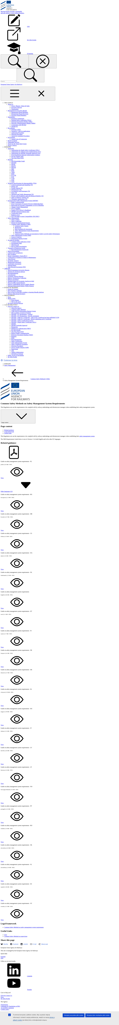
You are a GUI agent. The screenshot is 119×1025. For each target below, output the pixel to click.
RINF (12, 174)
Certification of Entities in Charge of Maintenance (22, 257)
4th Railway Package (17, 354)
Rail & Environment (13, 251)
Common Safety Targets (21, 226)
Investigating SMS (16, 243)
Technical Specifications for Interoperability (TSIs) (22, 183)
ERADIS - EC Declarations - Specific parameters (25, 316)
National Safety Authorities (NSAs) (21, 120)
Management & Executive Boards (17, 110)
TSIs (12, 350)
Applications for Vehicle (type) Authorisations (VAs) (26, 151)
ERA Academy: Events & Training (21, 313)
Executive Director (16, 107)
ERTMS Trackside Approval (19, 325)
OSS (2, 958)
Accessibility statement (7, 1008)
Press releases (15, 300)
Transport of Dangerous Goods (16, 248)
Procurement (11, 137)
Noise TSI (14, 193)
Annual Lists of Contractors (19, 139)
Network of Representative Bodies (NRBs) (23, 123)
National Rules (12, 265)
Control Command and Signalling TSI (22, 185)
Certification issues (16, 213)
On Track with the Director (15, 303)
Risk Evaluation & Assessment (23, 229)
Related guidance (9, 430)
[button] (2, 360)
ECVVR (13, 175)
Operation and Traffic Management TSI (22, 194)
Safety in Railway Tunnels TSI (20, 197)
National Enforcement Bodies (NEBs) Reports (21, 286)
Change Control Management (19, 207)
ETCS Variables (15, 208)
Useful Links (8, 433)
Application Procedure (17, 133)
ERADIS (13, 163)
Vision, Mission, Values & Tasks (20, 106)
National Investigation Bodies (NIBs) (21, 121)
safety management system (86, 436)
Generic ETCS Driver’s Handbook (21, 210)
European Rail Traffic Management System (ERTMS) (23, 200)
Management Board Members (19, 112)
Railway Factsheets (13, 279)
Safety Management (13, 218)
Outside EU (14, 126)
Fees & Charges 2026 (17, 156)
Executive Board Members (18, 115)
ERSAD (13, 167)
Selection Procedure (16, 134)
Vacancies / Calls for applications (20, 131)
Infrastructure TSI (16, 189)
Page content (18, 416)
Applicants (11, 148)
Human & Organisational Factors (20, 223)
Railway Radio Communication (20, 333)
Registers (10, 159)
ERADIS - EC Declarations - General (21, 314)
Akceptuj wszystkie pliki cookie (73, 1015)
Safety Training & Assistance (19, 344)
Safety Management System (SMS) (21, 235)
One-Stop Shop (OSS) (17, 158)
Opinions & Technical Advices (16, 271)
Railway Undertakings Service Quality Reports (21, 284)
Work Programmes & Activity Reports (18, 270)
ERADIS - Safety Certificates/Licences (22, 320)
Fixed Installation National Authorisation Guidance (25, 155)
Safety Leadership (16, 221)
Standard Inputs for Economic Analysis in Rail (21, 281)
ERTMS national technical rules (20, 211)
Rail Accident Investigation (19, 246)
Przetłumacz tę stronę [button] (10, 360)
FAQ (5, 935)
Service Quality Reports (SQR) (20, 347)
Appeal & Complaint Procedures (20, 136)
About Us (10, 104)
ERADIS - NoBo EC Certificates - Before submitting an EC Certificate (31, 319)
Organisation (14, 109)
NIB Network (15, 245)
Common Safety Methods (18, 309)
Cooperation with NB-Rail (18, 125)
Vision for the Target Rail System (17, 144)
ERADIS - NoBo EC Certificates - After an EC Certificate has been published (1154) (35, 317)
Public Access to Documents (16, 355)
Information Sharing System (19, 238)
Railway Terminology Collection (17, 278)
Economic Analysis (13, 260)
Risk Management (16, 339)
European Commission (17, 118)
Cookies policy (5, 1009)
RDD (12, 170)
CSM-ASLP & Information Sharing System (23, 311)
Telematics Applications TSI (19, 199)
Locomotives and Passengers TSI (20, 191)
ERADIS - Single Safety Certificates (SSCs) (23, 322)
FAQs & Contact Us (13, 306)
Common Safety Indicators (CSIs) (20, 241)
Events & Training (13, 289)
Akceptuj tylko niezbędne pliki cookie (98, 1015)
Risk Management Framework (19, 249)
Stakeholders (11, 117)
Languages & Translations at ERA (10, 1006)
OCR (12, 180)
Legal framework (9, 431)
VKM (13, 172)
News (9, 297)
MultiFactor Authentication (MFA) (21, 328)
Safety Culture (15, 219)
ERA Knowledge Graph (18, 161)
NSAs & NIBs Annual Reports (16, 283)
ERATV (13, 166)
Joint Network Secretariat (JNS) (17, 267)
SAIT (12, 181)
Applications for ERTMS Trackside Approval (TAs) (25, 153)
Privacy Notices (12, 145)
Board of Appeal (12, 140)
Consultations (11, 275)
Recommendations (13, 273)
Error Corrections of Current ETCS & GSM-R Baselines (27, 204)
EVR (12, 177)
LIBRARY (7, 268)
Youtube (16, 989)
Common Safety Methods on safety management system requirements (24, 927)
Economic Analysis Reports (15, 276)
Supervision (18, 232)
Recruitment (11, 128)
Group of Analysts (16, 237)
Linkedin (16, 976)
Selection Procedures (17, 346)
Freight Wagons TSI (17, 188)
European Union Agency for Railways (11, 84)
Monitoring (18, 227)
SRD (12, 169)
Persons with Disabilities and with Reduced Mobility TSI (27, 196)
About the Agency (16, 308)
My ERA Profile (15, 330)
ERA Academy (12, 254)
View (15, 478)
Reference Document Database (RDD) (22, 335)
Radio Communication (17, 202)
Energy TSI (14, 186)
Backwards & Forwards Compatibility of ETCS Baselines (27, 205)
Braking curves (15, 215)
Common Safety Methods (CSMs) (20, 224)
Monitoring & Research (14, 262)
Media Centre (11, 298)
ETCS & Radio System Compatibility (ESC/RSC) (25, 216)
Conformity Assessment (14, 264)
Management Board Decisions (19, 114)
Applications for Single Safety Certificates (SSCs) (25, 150)
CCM (12, 178)
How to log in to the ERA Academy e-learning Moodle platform (26, 292)
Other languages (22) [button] (20, 491)
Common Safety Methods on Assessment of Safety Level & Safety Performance (37, 234)
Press (2, 997)
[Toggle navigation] (28, 94)
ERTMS (13, 324)
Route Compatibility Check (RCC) (17, 256)
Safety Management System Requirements (27, 230)
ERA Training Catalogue (15, 290)
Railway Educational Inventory (16, 294)
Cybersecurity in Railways (15, 253)
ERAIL (13, 164)
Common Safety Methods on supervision (15, 936)
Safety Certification (16, 341)
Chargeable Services (13, 142)
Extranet (3, 956)
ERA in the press (16, 301)
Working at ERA (16, 129)
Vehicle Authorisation (17, 352)
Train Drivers (11, 259)
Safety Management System (19, 343)
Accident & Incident (13, 240)
